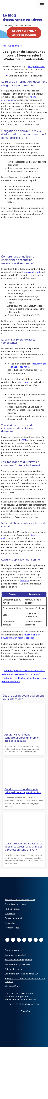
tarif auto (24, 580)
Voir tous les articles (12, 45)
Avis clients (10, 925)
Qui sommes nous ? (14, 962)
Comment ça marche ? (15, 967)
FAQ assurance (12, 939)
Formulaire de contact (15, 916)
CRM (23, 440)
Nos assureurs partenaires (17, 976)
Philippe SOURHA (36, 66)
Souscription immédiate (24, 32)
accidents (24, 382)
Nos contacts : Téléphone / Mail (20, 911)
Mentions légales (13, 998)
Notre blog (10, 935)
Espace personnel (13, 930)
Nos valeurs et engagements (18, 971)
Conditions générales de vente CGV (22, 985)
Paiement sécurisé (13, 981)
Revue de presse (12, 921)
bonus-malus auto (32, 272)
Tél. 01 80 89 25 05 (18, 1016)
